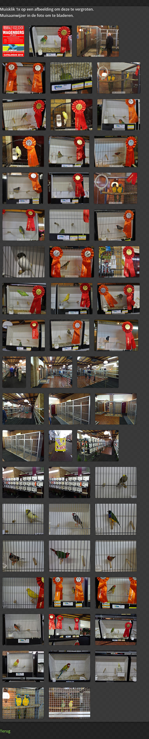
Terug (5, 731)
